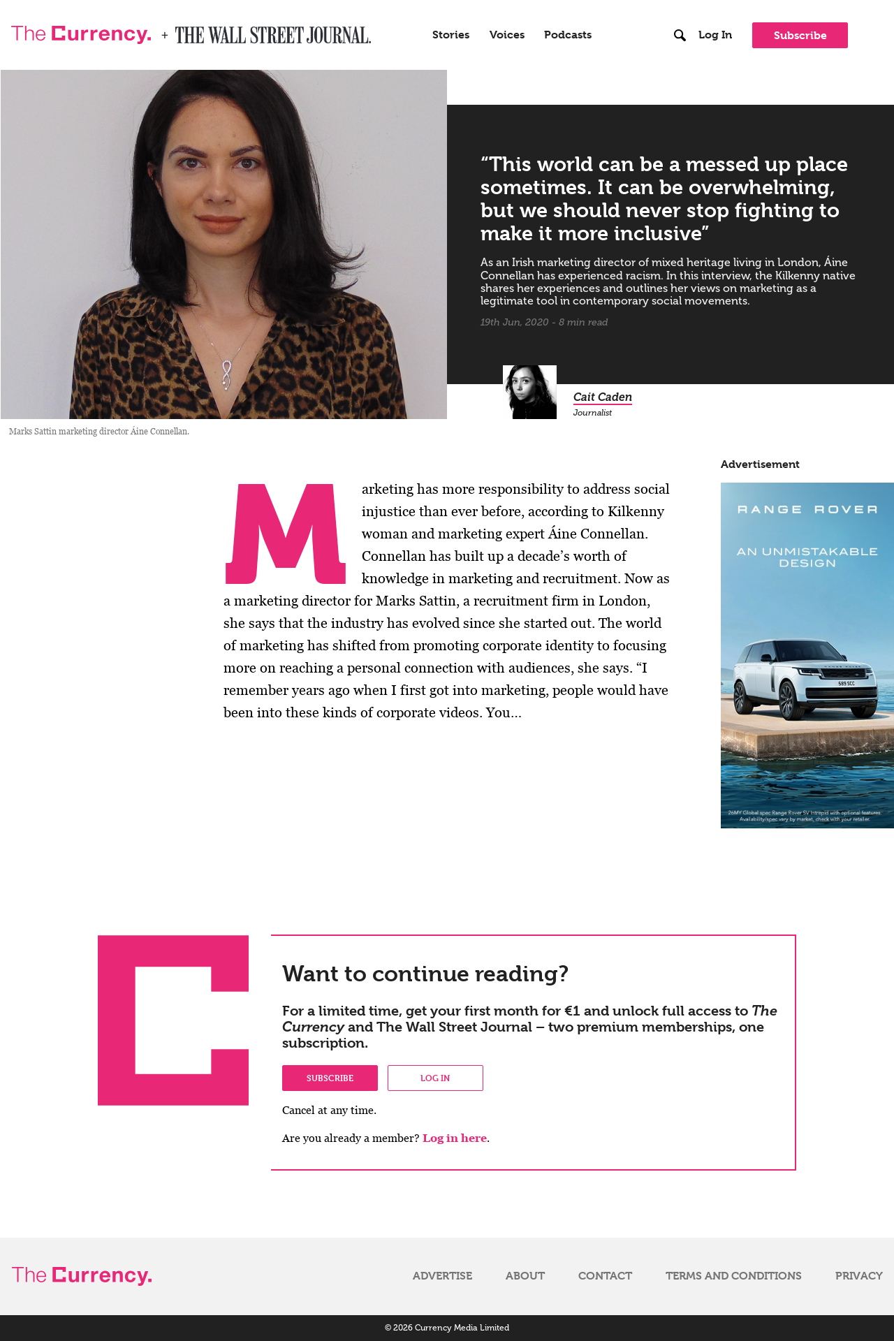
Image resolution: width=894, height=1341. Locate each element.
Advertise (442, 1276)
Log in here (455, 1138)
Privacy (859, 1276)
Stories (450, 35)
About (525, 1276)
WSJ (187, 30)
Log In (715, 35)
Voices (507, 35)
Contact (605, 1276)
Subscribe (800, 35)
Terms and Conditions (734, 1276)
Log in (435, 1077)
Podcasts (568, 35)
